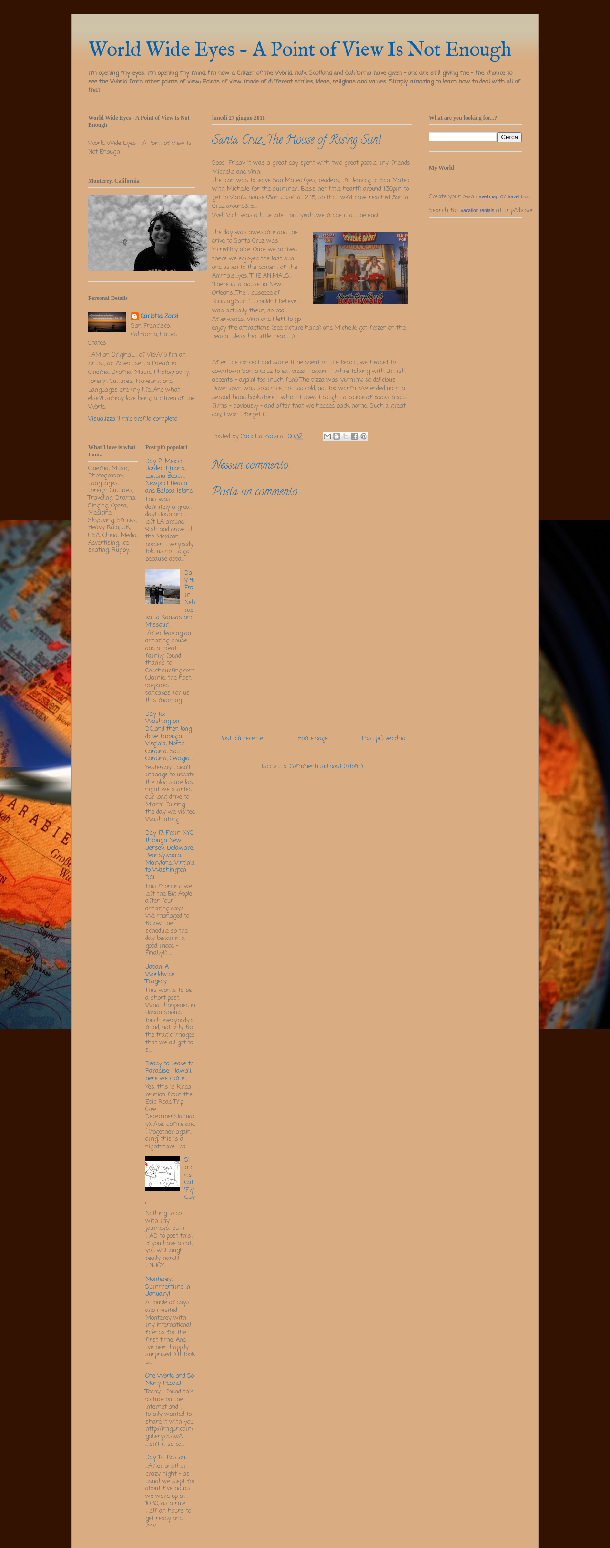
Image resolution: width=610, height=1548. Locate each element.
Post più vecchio (383, 738)
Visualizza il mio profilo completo (132, 418)
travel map (487, 196)
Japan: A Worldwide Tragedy (159, 974)
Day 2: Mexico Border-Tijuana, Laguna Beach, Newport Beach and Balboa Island (169, 476)
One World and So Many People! (169, 1380)
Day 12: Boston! (166, 1457)
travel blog (519, 196)
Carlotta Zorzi (159, 316)
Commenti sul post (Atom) (326, 766)
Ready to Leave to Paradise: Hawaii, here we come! (169, 1071)
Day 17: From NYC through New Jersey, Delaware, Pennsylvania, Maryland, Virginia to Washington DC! (170, 855)
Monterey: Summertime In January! (167, 1287)
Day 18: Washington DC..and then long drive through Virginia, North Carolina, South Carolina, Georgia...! (169, 737)
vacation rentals (477, 210)
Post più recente (241, 738)
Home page (312, 738)
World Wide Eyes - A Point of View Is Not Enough (299, 50)
